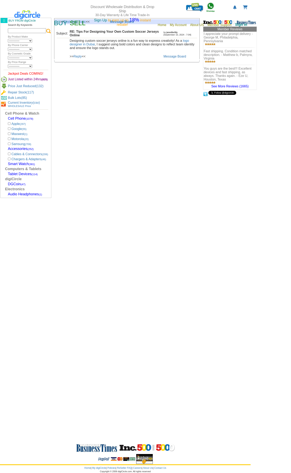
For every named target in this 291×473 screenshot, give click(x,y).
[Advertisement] (24, 259)
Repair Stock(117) (21, 92)
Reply (78, 56)
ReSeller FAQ (124, 468)
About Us (148, 468)
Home (87, 468)
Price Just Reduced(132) (25, 86)
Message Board (174, 56)
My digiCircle (99, 468)
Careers (137, 468)
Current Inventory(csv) (24, 102)
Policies (111, 468)
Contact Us (160, 468)
